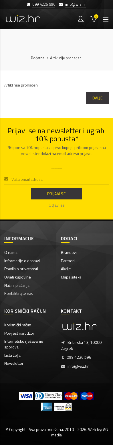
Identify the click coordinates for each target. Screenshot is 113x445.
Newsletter (13, 363)
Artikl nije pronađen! (66, 58)
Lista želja (12, 355)
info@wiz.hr (75, 4)
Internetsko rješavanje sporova (23, 344)
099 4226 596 (43, 4)
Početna (37, 58)
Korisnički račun (17, 325)
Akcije (66, 269)
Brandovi (69, 252)
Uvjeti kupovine (17, 277)
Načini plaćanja (16, 285)
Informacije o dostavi (22, 261)
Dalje (97, 98)
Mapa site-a (71, 277)
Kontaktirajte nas (18, 293)
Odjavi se (57, 205)
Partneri (68, 261)
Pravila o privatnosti (21, 269)
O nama (10, 252)
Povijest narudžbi (19, 333)
